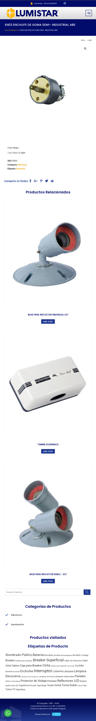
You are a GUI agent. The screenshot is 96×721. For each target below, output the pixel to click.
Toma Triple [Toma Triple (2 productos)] (81, 686)
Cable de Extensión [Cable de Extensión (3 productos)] (73, 660)
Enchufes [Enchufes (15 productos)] (26, 671)
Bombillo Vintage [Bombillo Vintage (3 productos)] (80, 655)
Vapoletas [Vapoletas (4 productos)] (20, 689)
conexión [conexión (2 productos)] (62, 666)
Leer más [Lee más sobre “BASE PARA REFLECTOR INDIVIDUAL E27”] (48, 321)
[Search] (87, 592)
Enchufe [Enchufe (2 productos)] (16, 672)
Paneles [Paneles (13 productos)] (80, 676)
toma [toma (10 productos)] (58, 685)
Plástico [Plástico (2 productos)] (8, 681)
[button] (85, 48)
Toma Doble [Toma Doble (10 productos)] (69, 685)
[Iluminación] (6, 625)
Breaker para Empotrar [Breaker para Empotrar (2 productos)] (23, 661)
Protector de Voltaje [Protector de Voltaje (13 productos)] (34, 680)
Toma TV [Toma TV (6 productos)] (10, 689)
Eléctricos (15, 30)
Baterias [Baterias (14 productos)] (39, 655)
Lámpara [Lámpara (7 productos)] (68, 671)
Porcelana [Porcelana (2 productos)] (16, 681)
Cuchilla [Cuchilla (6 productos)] (79, 665)
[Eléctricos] (6, 615)
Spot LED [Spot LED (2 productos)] (14, 686)
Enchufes (20, 168)
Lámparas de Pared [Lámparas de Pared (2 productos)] (46, 677)
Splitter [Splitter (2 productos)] (8, 686)
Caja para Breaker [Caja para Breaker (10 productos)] (31, 665)
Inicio (7, 30)
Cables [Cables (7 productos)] (15, 665)
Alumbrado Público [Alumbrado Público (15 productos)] (18, 655)
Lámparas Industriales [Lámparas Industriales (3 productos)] (64, 676)
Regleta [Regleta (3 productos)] (83, 681)
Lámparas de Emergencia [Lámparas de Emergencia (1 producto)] (29, 677)
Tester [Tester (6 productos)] (50, 685)
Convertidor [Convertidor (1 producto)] (71, 666)
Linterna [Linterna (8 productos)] (58, 671)
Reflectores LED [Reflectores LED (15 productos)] (68, 681)
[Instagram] (65, 3)
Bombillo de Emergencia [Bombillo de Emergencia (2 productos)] (63, 655)
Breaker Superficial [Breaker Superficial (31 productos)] (48, 660)
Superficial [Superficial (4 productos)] (24, 685)
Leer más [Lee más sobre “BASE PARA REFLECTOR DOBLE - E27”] (48, 581)
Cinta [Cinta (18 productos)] (46, 665)
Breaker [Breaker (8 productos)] (10, 660)
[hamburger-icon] (89, 13)
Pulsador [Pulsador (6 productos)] (52, 680)
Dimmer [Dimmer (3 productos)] (9, 671)
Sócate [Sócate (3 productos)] (33, 685)
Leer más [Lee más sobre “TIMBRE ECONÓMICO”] (48, 451)
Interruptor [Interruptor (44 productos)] (43, 671)
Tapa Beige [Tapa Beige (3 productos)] (42, 685)
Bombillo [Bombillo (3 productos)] (49, 655)
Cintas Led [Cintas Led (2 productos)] (55, 666)
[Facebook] (60, 3)
